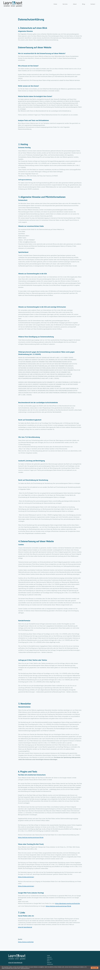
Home (55, 4)
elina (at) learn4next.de (15, 962)
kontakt (49, 962)
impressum (50, 964)
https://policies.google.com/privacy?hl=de (58, 906)
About (75, 4)
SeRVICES (49, 957)
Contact (93, 4)
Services (65, 4)
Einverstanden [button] (94, 967)
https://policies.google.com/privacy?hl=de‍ (30, 837)
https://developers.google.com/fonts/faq (67, 903)
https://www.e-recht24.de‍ (26, 942)
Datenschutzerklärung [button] (25, 968)
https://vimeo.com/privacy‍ (26, 877)
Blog (83, 4)
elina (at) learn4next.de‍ (25, 927)
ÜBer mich (49, 959)
